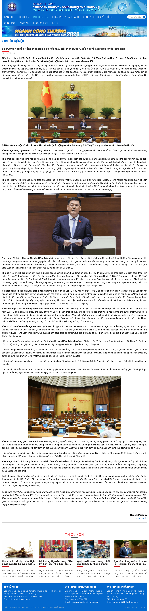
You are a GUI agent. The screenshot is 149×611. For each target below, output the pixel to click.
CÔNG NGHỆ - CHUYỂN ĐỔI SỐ (98, 16)
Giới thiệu (24, 16)
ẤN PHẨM (24, 22)
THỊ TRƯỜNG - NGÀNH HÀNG (65, 16)
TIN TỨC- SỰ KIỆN (40, 16)
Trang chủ (9, 16)
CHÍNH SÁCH (10, 22)
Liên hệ (54, 22)
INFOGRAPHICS (40, 22)
